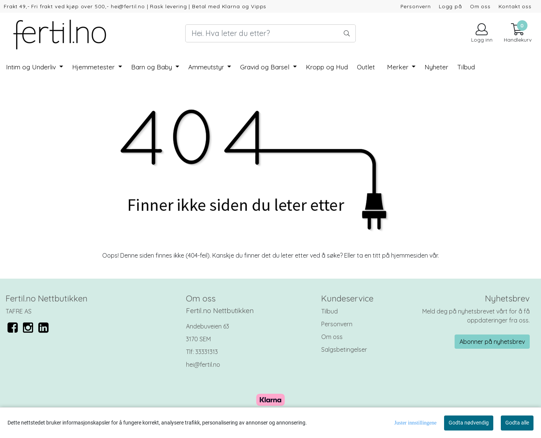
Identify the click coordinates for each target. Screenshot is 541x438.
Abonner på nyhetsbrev (492, 341)
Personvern (415, 6)
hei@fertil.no (203, 364)
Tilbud (329, 311)
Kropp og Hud (327, 67)
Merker (398, 67)
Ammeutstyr (207, 67)
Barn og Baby (152, 67)
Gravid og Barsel (265, 67)
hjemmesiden (409, 255)
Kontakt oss (515, 6)
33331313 (206, 352)
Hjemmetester (94, 67)
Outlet (366, 67)
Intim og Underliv (32, 67)
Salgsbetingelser (344, 349)
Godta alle (517, 423)
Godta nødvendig (469, 423)
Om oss (480, 6)
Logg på (450, 6)
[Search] (270, 33)
